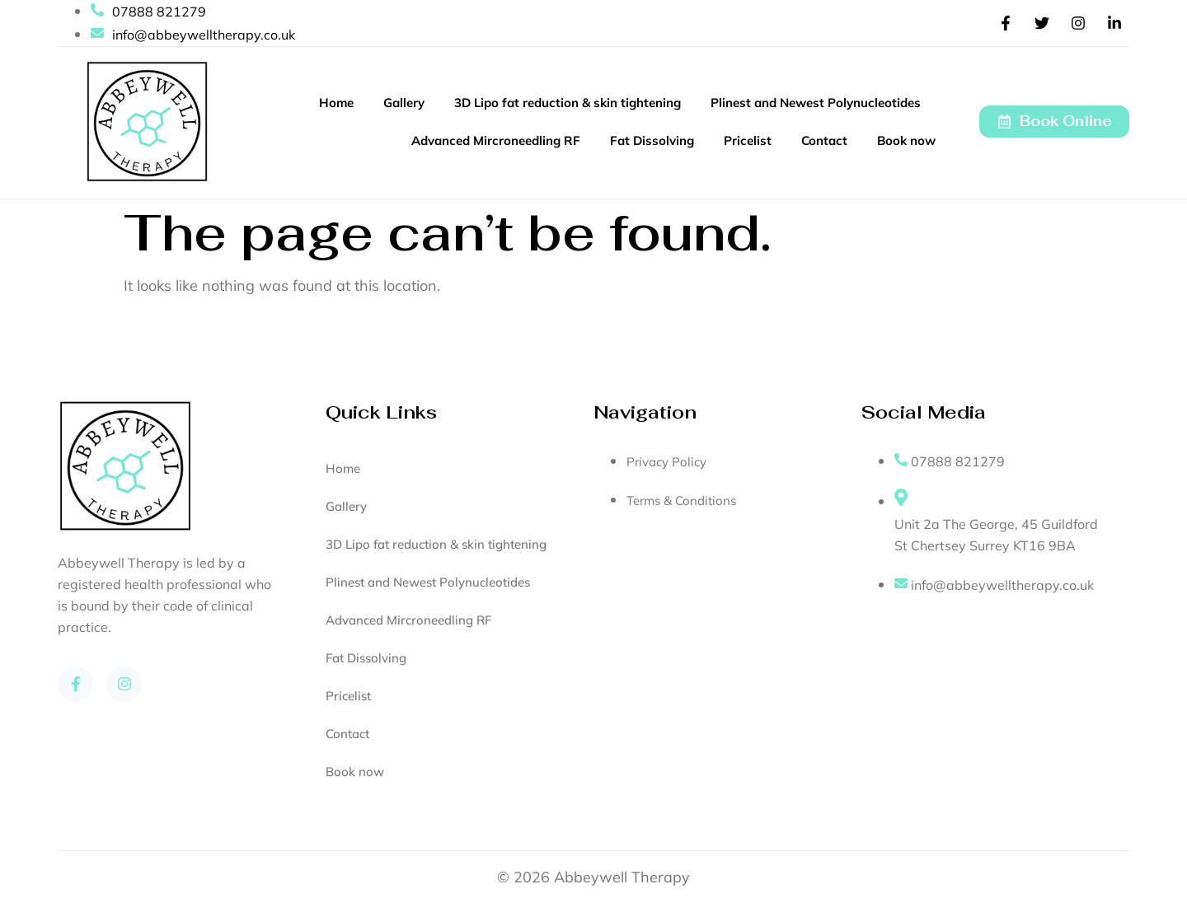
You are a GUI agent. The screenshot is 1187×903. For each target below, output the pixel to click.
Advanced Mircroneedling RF (495, 140)
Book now (906, 140)
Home (336, 102)
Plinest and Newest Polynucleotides (816, 102)
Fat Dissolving (652, 140)
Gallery (404, 102)
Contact (824, 140)
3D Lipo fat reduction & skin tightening (567, 102)
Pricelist (748, 140)
